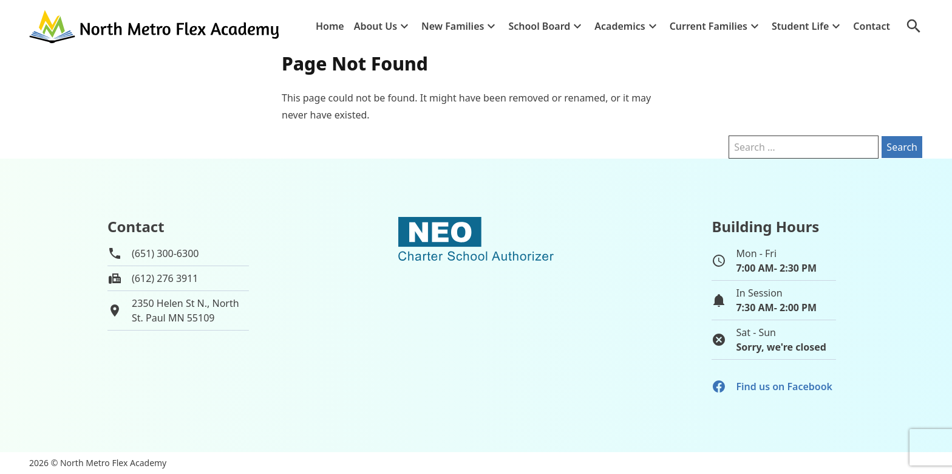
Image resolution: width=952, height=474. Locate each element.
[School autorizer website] (476, 291)
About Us (375, 26)
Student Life (800, 26)
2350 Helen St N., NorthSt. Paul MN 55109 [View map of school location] (185, 311)
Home (330, 26)
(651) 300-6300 (165, 253)
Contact (871, 26)
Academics (619, 26)
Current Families (708, 26)
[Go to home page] (155, 26)
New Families (452, 26)
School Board (539, 26)
